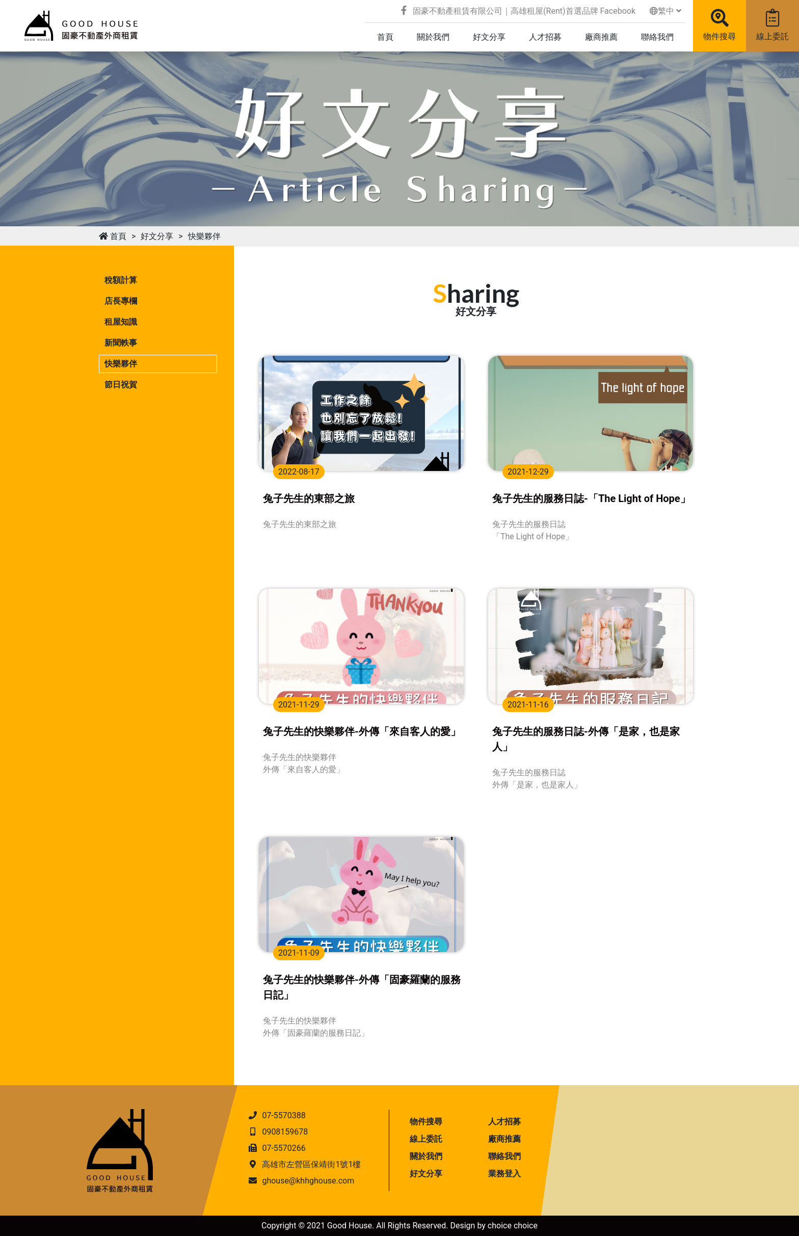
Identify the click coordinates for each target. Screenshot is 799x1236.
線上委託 (772, 25)
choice (500, 1225)
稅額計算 (120, 280)
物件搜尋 (719, 25)
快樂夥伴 (204, 236)
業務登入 (504, 1173)
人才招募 (504, 1121)
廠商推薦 (504, 1139)
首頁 (112, 236)
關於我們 (426, 1156)
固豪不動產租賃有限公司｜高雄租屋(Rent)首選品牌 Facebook (518, 11)
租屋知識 (120, 322)
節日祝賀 (120, 384)
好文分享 (157, 236)
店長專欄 (120, 301)
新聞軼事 (120, 343)
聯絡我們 (504, 1156)
